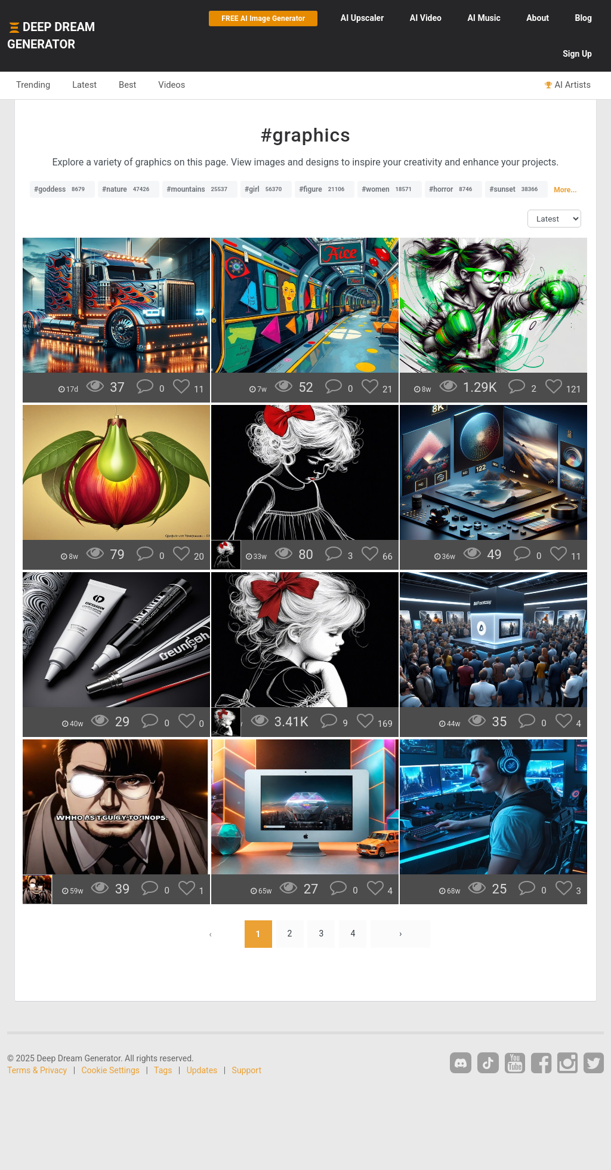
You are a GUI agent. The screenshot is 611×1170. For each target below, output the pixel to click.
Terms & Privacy (37, 1070)
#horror (453, 189)
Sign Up (577, 54)
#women (390, 189)
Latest (84, 84)
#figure (324, 189)
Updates (202, 1070)
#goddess (62, 189)
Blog (583, 18)
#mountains (199, 189)
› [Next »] (400, 934)
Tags (163, 1070)
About (537, 18)
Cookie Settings (111, 1070)
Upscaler (362, 18)
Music (483, 18)
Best (127, 84)
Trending (33, 84)
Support (246, 1070)
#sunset (516, 189)
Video (426, 18)
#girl (266, 189)
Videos (171, 84)
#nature (128, 189)
